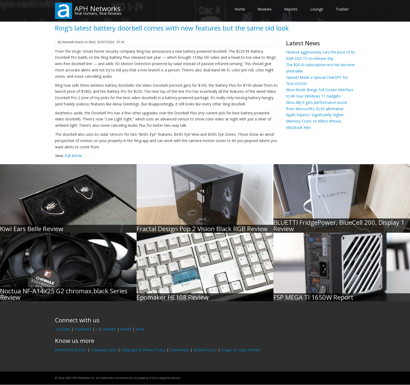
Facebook (82, 329)
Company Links (104, 349)
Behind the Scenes (71, 349)
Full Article (73, 155)
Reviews (265, 9)
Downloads (179, 349)
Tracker (342, 9)
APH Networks (97, 8)
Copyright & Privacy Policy (143, 349)
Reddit (125, 329)
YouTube (62, 329)
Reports (291, 9)
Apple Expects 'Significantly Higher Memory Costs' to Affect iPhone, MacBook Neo (315, 121)
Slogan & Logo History (240, 349)
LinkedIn (109, 329)
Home (239, 9)
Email (139, 329)
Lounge (316, 9)
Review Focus (205, 349)
